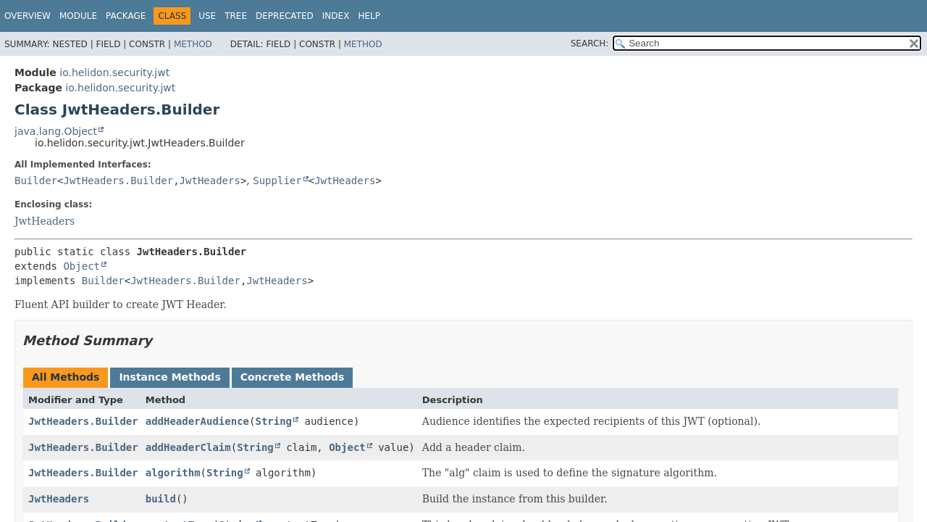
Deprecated (285, 16)
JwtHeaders (210, 180)
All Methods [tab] (65, 377)
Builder (35, 180)
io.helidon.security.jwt (114, 72)
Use (207, 16)
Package (126, 16)
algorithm (173, 472)
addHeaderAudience (197, 421)
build (161, 499)
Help (369, 16)
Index (336, 16)
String (273, 421)
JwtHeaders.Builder (118, 180)
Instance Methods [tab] (169, 377)
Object (81, 266)
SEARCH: (590, 43)
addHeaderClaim (188, 447)
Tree (236, 16)
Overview (27, 16)
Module (78, 16)
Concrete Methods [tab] (292, 377)
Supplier (277, 180)
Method (193, 44)
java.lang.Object (55, 131)
